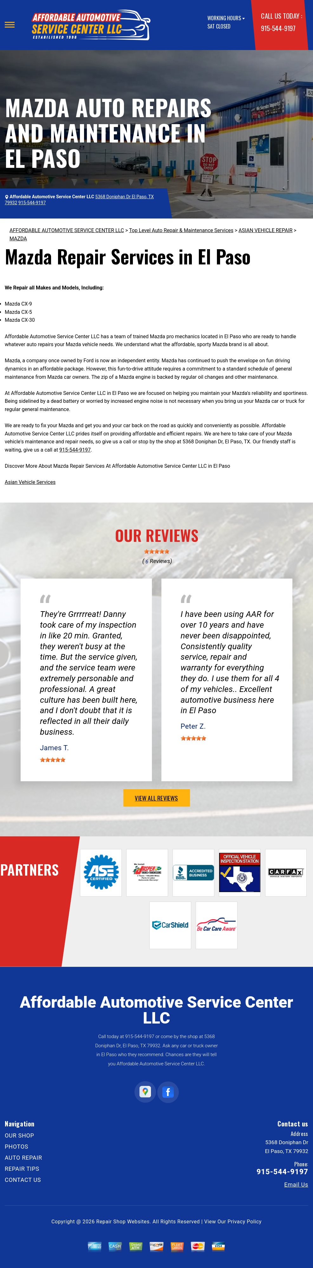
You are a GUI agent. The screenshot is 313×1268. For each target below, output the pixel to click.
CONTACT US (23, 1179)
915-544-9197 (278, 28)
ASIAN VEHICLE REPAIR (265, 230)
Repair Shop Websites (123, 1222)
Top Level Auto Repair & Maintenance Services (181, 230)
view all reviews (156, 797)
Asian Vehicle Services (30, 482)
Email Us (296, 1185)
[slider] (156, 551)
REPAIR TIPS (22, 1168)
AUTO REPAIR (23, 1157)
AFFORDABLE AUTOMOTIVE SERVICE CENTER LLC (67, 230)
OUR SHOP (19, 1135)
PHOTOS (16, 1146)
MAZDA (18, 239)
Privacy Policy (245, 1222)
